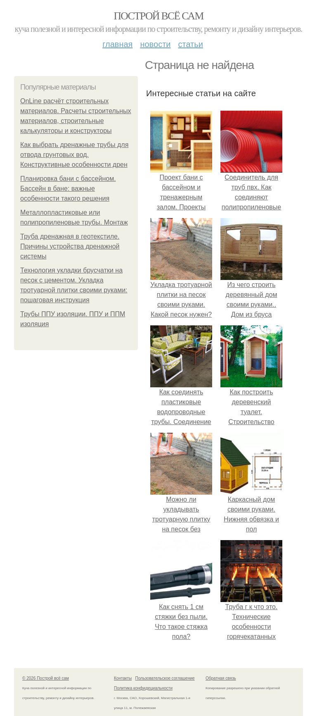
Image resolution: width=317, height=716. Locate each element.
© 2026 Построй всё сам (45, 678)
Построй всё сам (158, 16)
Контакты (123, 678)
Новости (155, 44)
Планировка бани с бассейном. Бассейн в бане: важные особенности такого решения (68, 188)
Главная (117, 44)
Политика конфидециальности (143, 688)
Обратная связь (221, 678)
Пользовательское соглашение (165, 678)
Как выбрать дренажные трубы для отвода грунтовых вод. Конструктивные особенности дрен (74, 154)
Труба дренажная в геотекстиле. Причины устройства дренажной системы (70, 246)
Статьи (190, 44)
